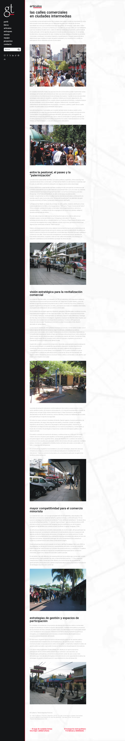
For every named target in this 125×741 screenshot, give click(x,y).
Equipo (7, 38)
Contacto (8, 44)
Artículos (7, 28)
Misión (7, 34)
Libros (6, 25)
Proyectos (8, 41)
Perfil (6, 22)
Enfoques (8, 31)
